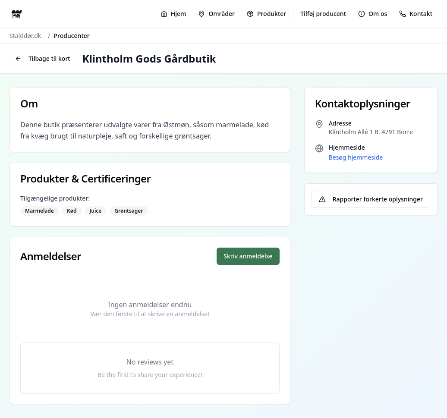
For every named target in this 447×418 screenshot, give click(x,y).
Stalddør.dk (25, 35)
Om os (372, 13)
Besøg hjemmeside (356, 157)
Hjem (173, 13)
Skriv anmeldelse (248, 256)
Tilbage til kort (42, 58)
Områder (216, 13)
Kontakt (415, 13)
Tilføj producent (323, 13)
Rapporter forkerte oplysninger (371, 199)
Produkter (266, 13)
